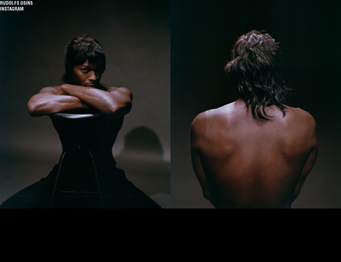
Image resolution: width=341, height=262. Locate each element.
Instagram (12, 9)
